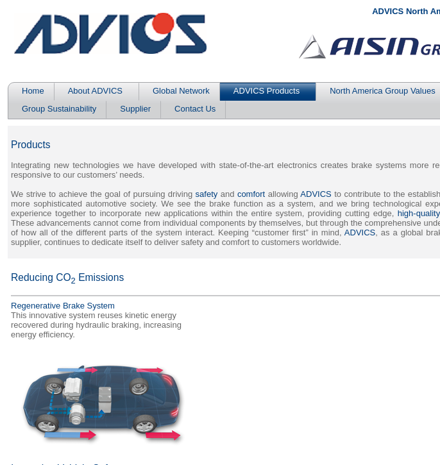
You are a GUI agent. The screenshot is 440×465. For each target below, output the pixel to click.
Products (31, 144)
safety (207, 194)
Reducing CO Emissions (67, 277)
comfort (251, 194)
